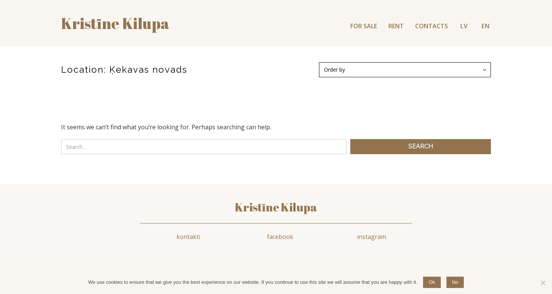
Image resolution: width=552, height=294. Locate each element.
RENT (396, 26)
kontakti (188, 237)
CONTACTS (431, 26)
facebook (280, 237)
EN (485, 26)
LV (464, 26)
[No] (542, 282)
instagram (371, 237)
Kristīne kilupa (115, 23)
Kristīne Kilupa (276, 207)
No (455, 282)
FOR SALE (363, 26)
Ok (432, 282)
